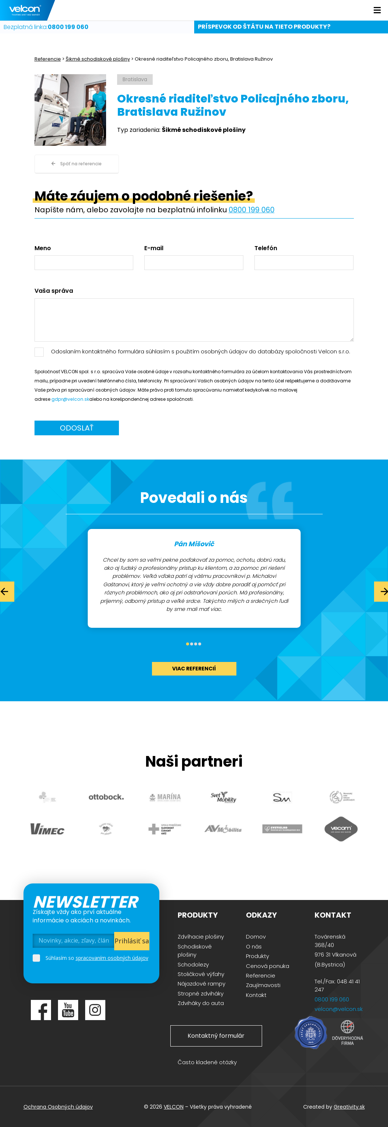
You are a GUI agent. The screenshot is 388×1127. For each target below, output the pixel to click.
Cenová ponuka (267, 965)
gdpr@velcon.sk (69, 399)
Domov (256, 936)
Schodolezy (193, 964)
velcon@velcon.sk (339, 1008)
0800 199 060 (252, 210)
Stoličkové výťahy (201, 973)
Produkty (257, 955)
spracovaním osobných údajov (112, 957)
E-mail (153, 248)
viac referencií (194, 667)
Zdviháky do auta (201, 1003)
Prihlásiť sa (132, 940)
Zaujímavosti (263, 985)
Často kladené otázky (207, 1062)
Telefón (265, 248)
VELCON (174, 1106)
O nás (254, 946)
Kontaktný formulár (216, 1035)
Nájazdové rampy (201, 983)
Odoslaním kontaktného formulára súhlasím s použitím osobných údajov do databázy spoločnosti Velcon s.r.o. (200, 351)
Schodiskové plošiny (195, 950)
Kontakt (256, 994)
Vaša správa (54, 291)
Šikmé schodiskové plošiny (98, 58)
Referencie (48, 58)
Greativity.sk (349, 1106)
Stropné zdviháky (201, 993)
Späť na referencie (76, 164)
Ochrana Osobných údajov (58, 1106)
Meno (43, 248)
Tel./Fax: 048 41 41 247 (337, 985)
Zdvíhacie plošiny (201, 936)
